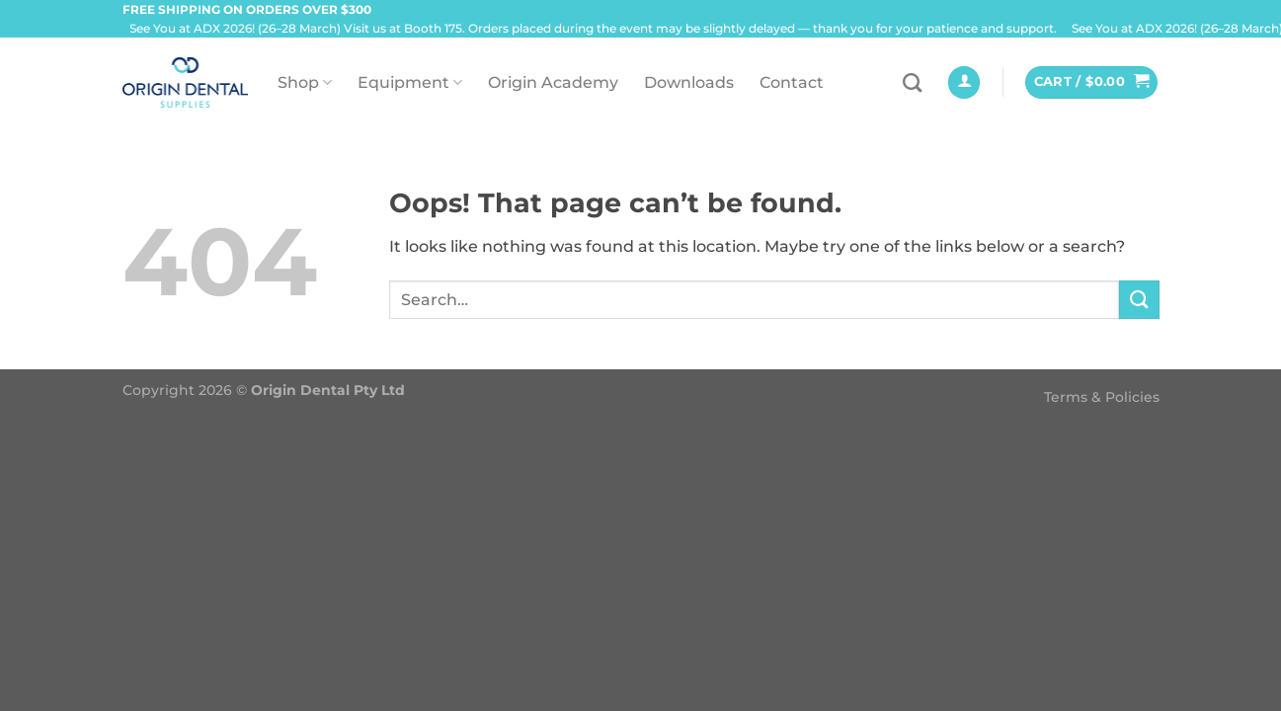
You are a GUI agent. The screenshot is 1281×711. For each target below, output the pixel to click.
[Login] (964, 82)
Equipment (410, 82)
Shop (305, 82)
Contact (792, 82)
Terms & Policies (1102, 397)
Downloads (689, 82)
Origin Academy (553, 82)
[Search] (912, 82)
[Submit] (1139, 299)
